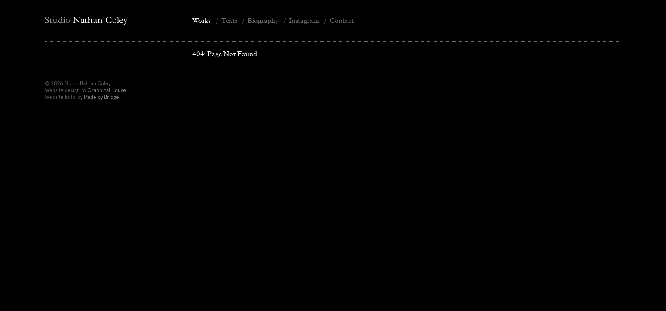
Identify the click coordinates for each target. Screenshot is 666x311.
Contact (342, 20)
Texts (229, 20)
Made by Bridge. (102, 97)
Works (201, 20)
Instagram (304, 20)
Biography (263, 20)
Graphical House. (107, 90)
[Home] (112, 21)
